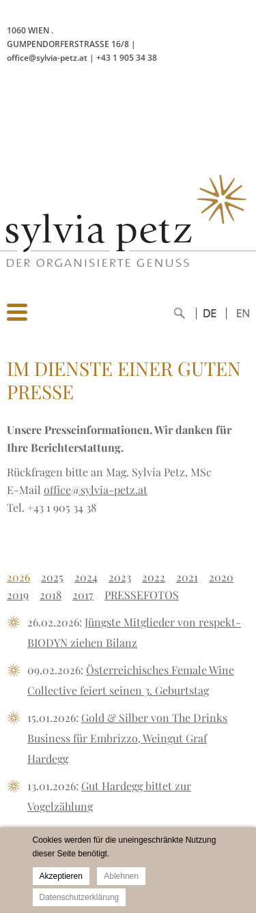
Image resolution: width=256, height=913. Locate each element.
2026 (18, 577)
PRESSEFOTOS (141, 595)
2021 (187, 577)
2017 (83, 595)
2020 (221, 577)
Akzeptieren (61, 876)
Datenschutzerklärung (79, 897)
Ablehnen (121, 876)
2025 (52, 577)
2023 (120, 577)
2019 (18, 595)
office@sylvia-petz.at (95, 489)
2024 (86, 577)
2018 (50, 595)
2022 (153, 577)
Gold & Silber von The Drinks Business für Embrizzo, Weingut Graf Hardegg (127, 738)
